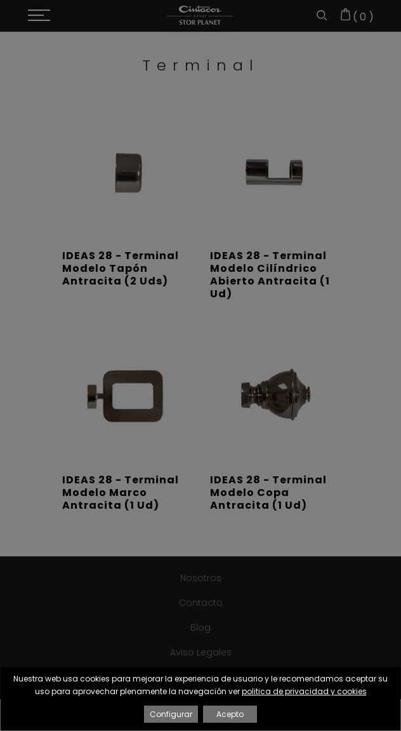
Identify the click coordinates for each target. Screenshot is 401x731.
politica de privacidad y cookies (304, 691)
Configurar (171, 714)
